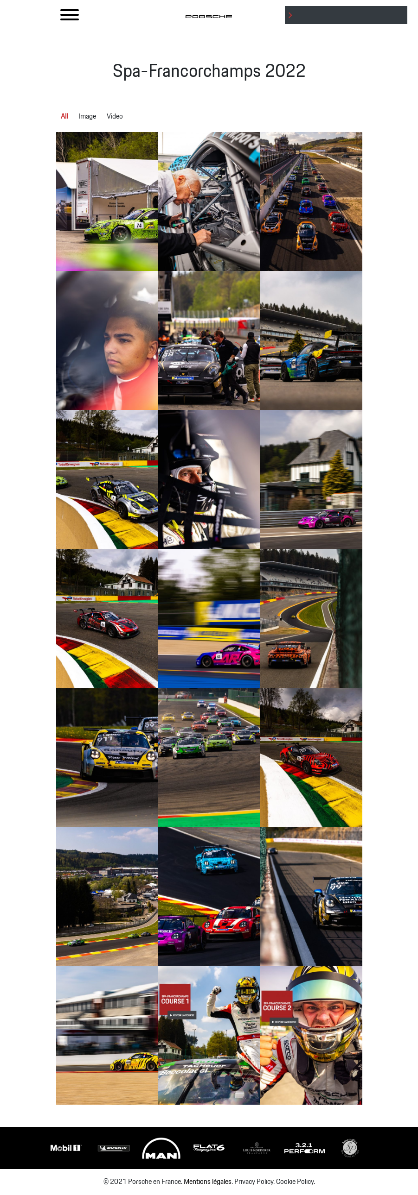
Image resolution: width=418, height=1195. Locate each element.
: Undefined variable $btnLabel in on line (348, 23)
